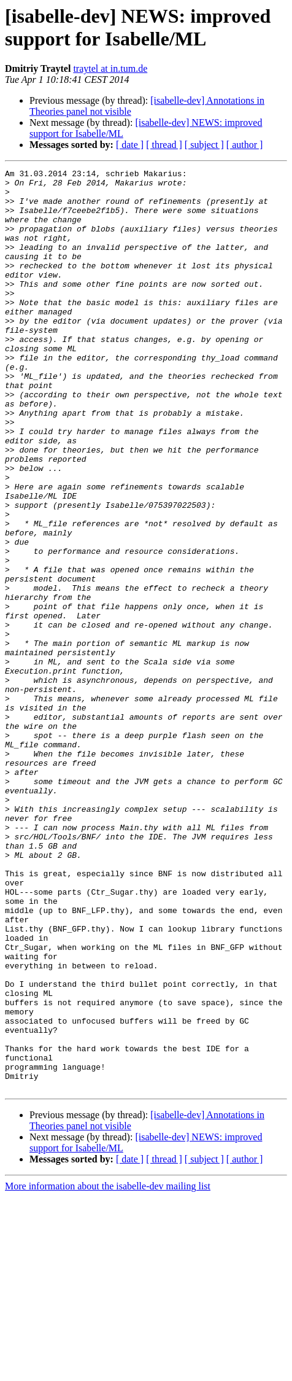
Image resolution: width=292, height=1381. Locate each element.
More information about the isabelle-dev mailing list (107, 1370)
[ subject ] (204, 144)
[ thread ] (164, 144)
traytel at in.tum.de (110, 68)
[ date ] (130, 144)
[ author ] (244, 144)
